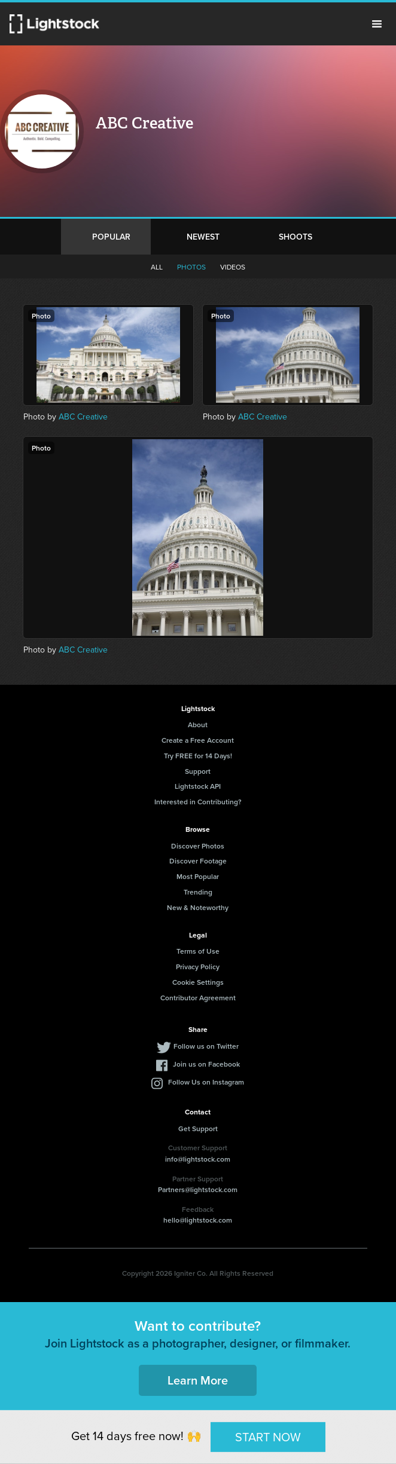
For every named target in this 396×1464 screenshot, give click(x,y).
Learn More (197, 1380)
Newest (203, 237)
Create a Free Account (198, 740)
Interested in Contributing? (198, 802)
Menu (376, 23)
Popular (111, 237)
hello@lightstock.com (197, 1220)
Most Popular (197, 876)
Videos (232, 267)
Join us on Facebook (206, 1064)
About (198, 724)
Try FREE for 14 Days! (198, 756)
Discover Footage (198, 861)
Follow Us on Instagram (206, 1082)
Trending (198, 892)
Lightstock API (198, 786)
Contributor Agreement (198, 998)
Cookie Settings (198, 982)
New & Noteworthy (198, 907)
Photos (191, 267)
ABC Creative (83, 416)
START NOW (268, 1436)
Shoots (295, 237)
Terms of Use (198, 951)
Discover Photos (197, 846)
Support (198, 771)
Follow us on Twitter (206, 1046)
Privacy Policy (198, 966)
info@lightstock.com (197, 1159)
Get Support (198, 1128)
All (157, 267)
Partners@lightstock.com (197, 1189)
